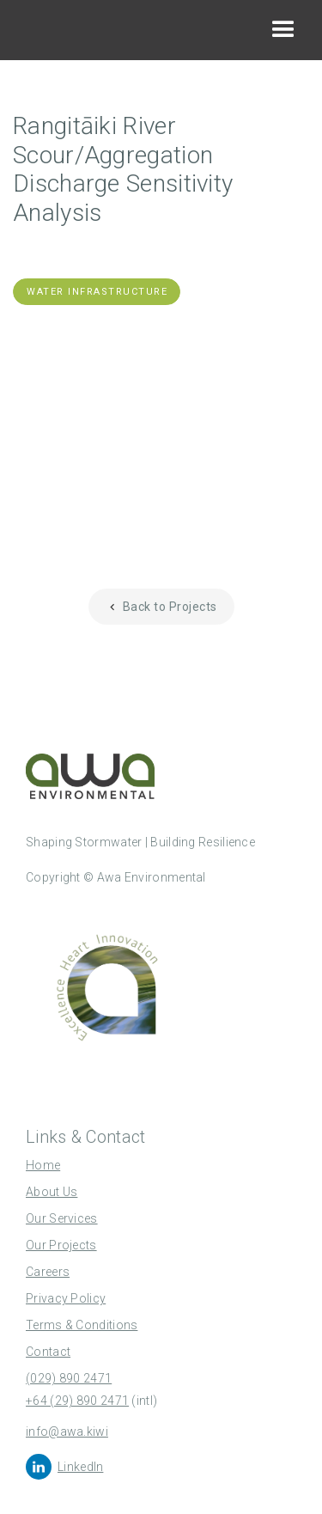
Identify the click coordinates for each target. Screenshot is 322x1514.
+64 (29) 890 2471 (77, 1400)
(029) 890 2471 (69, 1378)
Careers (48, 1272)
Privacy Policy (66, 1298)
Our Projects (61, 1245)
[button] (283, 30)
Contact (48, 1351)
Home (43, 1165)
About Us (51, 1192)
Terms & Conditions (81, 1325)
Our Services (62, 1218)
